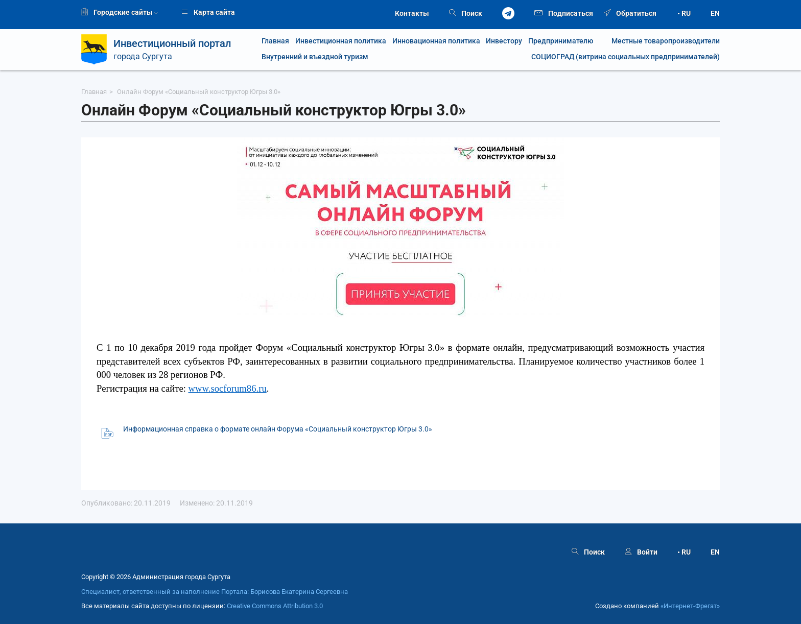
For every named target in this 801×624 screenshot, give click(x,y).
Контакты (412, 13)
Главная (275, 41)
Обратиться (630, 13)
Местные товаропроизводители (659, 41)
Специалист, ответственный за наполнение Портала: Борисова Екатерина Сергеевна (214, 591)
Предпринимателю (560, 41)
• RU (684, 13)
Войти (641, 552)
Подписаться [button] (563, 12)
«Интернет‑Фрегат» (690, 606)
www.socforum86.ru (228, 388)
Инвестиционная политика (340, 41)
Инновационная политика (436, 41)
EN (715, 13)
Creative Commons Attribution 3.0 (275, 606)
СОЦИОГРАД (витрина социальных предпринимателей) (625, 57)
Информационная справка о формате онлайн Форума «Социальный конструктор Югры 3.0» (277, 429)
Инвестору (504, 41)
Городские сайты (119, 12)
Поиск (465, 13)
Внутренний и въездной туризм (315, 57)
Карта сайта (208, 12)
